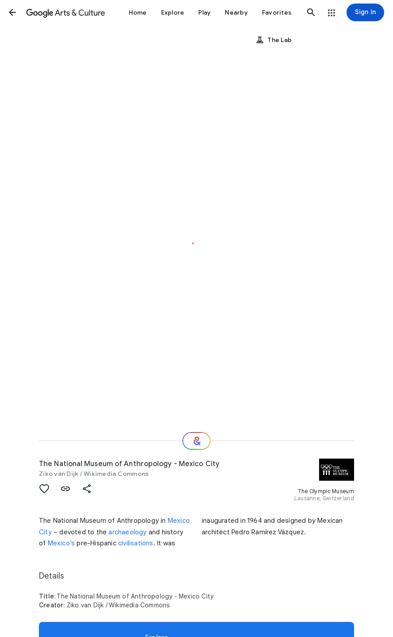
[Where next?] (196, 441)
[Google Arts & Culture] (65, 12)
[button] (12, 12)
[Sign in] (365, 12)
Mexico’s (61, 543)
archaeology (127, 532)
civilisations (136, 543)
